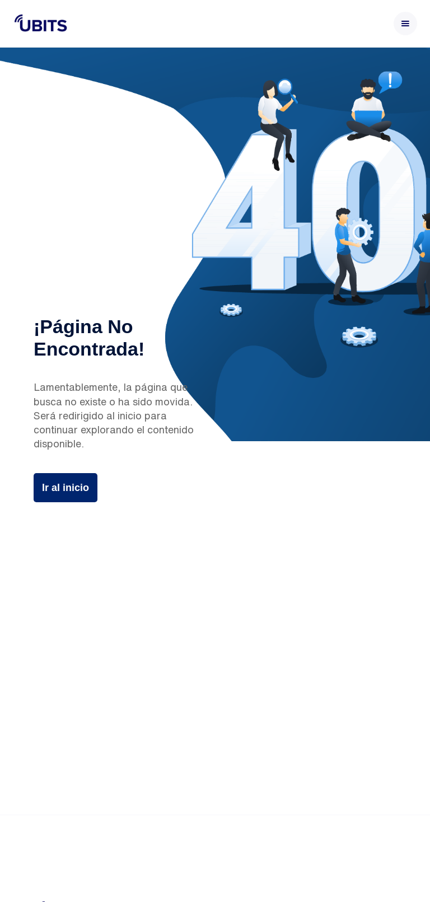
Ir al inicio (65, 487)
